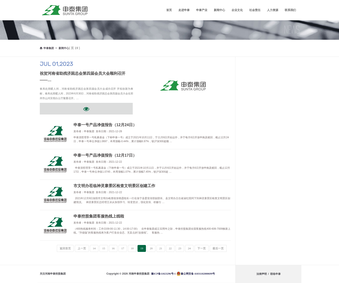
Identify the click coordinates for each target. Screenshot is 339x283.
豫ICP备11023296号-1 (163, 273)
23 (179, 248)
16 (113, 248)
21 (160, 248)
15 (103, 248)
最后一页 (218, 248)
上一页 (82, 248)
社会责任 (255, 10)
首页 (169, 10)
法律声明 (261, 273)
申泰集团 (47, 48)
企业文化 (237, 10)
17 (122, 248)
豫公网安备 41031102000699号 (195, 274)
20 (151, 248)
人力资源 (272, 10)
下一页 (201, 248)
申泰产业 (201, 10)
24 (189, 248)
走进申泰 (184, 10)
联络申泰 (275, 273)
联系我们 (290, 10)
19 (141, 248)
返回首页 (65, 248)
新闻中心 (219, 10)
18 (132, 248)
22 (170, 248)
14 (94, 248)
